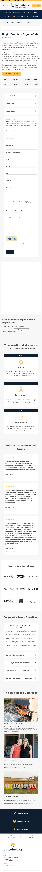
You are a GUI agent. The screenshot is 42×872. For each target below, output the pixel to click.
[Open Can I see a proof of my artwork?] (21, 670)
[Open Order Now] (21, 103)
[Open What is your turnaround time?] (21, 662)
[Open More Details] (21, 96)
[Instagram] (7, 865)
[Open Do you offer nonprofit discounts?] (21, 678)
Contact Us (31, 837)
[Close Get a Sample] (21, 119)
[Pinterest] (12, 865)
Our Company (7, 869)
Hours (5, 853)
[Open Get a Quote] (21, 111)
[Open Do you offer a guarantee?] (21, 655)
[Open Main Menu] (3, 5)
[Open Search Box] (8, 5)
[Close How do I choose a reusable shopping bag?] (21, 626)
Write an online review (21, 328)
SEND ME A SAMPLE (11, 74)
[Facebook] (4, 865)
